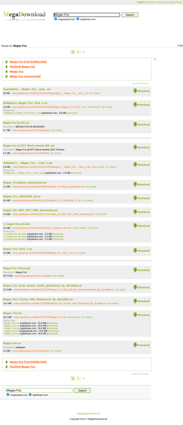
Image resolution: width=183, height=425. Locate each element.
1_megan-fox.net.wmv (16, 223)
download (144, 91)
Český (178, 2)
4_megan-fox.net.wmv (15, 234)
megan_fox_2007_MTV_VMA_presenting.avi (30, 210)
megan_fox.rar (11, 331)
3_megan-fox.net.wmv (15, 239)
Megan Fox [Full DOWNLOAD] (28, 61)
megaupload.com (66, 19)
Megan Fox (16, 71)
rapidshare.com (88, 19)
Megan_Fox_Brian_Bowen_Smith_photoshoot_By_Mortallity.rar (42, 285)
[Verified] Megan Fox (22, 66)
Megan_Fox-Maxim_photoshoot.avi (25, 182)
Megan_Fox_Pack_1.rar (17, 248)
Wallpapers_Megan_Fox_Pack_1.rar (25, 102)
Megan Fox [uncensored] (25, 76)
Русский (170, 2)
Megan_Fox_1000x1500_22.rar (22, 196)
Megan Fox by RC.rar (16, 122)
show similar (94, 107)
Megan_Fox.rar (12, 313)
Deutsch (150, 2)
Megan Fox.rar (12, 343)
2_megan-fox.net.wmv (15, 236)
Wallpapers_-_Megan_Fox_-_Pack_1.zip (27, 162)
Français (160, 2)
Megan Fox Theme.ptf (16, 268)
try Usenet (95, 93)
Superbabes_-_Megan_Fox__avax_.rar (27, 89)
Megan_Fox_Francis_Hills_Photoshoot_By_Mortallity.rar (38, 299)
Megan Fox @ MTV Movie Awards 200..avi (29, 145)
